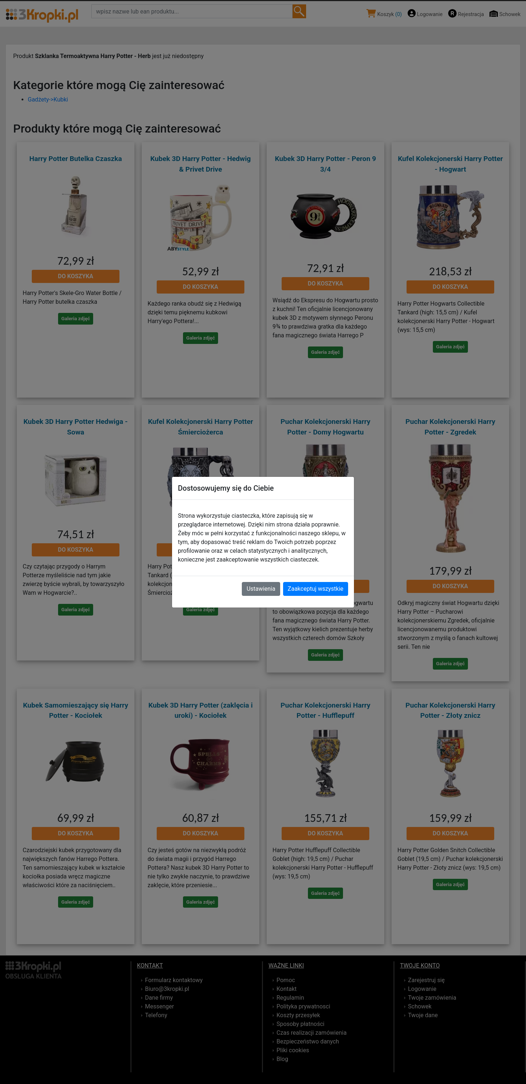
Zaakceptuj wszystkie (315, 588)
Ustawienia (261, 588)
